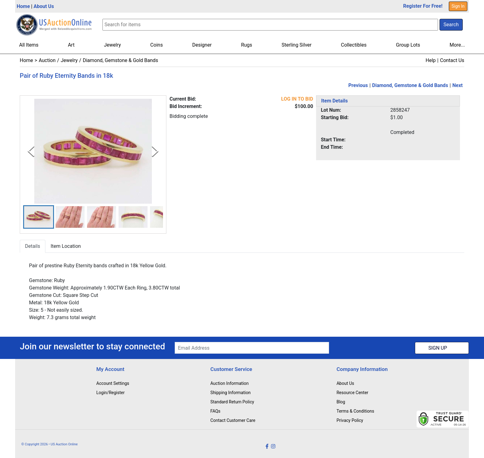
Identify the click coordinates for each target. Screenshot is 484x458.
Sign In (458, 6)
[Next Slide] (155, 151)
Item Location (66, 246)
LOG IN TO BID (297, 99)
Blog (340, 401)
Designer (202, 45)
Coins (156, 45)
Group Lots (408, 45)
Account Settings (112, 383)
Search (451, 24)
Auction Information (230, 383)
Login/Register (110, 392)
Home (23, 6)
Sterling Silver (296, 45)
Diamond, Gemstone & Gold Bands (120, 60)
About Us (44, 6)
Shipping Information (231, 392)
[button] (38, 217)
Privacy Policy (349, 420)
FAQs (216, 411)
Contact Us (452, 60)
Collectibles (354, 45)
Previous (358, 85)
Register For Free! (423, 6)
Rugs (246, 45)
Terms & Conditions (355, 411)
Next (458, 85)
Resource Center (352, 392)
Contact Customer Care (233, 420)
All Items (29, 45)
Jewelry (112, 45)
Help (431, 60)
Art (71, 45)
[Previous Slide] (31, 151)
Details (32, 246)
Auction (47, 60)
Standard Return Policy (232, 401)
